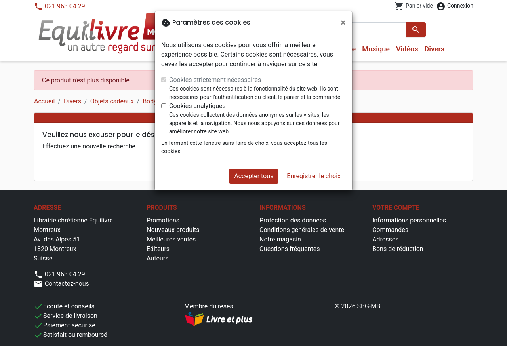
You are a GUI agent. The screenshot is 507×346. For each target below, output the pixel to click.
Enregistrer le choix (314, 176)
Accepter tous (253, 176)
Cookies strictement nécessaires (215, 80)
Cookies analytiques (197, 106)
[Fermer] (343, 22)
